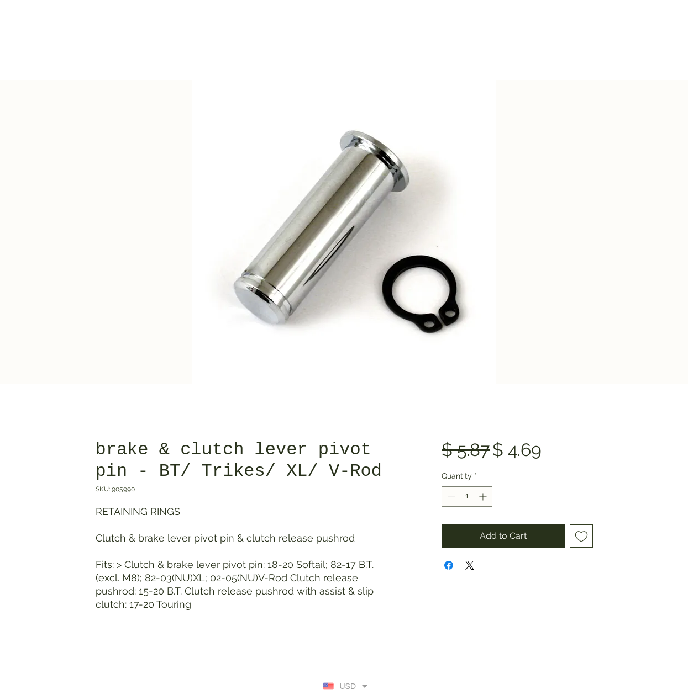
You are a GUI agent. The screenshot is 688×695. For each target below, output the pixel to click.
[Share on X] (469, 565)
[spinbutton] (467, 496)
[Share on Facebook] (448, 565)
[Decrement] (450, 496)
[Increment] (484, 496)
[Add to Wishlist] (581, 536)
